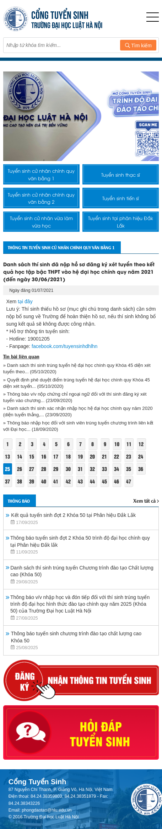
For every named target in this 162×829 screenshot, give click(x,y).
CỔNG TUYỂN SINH (59, 14)
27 (31, 468)
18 (68, 456)
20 (92, 456)
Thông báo (19, 501)
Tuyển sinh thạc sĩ (120, 174)
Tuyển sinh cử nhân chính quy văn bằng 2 (41, 198)
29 (55, 468)
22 (116, 456)
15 (31, 456)
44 (92, 481)
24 (140, 456)
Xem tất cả (146, 500)
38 (19, 481)
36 (140, 468)
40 (43, 481)
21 (104, 456)
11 (128, 444)
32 (92, 468)
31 (80, 468)
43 (80, 481)
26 (19, 468)
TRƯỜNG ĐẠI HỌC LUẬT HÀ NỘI (66, 24)
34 (116, 468)
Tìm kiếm (138, 45)
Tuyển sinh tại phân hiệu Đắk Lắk (120, 221)
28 (43, 468)
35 (128, 468)
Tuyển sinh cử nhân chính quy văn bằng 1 (41, 174)
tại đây (25, 301)
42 (68, 481)
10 (116, 444)
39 (31, 481)
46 (116, 481)
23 (128, 456)
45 (104, 481)
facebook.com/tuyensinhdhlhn (64, 346)
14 (19, 456)
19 (80, 456)
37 (7, 481)
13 (7, 456)
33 (104, 468)
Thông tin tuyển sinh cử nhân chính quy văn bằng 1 (61, 247)
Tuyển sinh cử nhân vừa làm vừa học (41, 221)
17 (55, 456)
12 (141, 444)
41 (55, 481)
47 (128, 481)
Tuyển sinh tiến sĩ (120, 198)
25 (7, 468)
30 (68, 468)
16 (43, 456)
